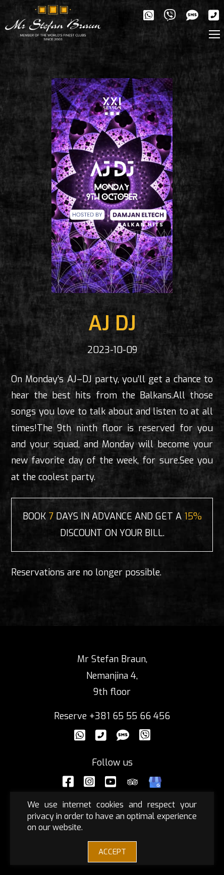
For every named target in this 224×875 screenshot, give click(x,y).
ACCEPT (112, 852)
